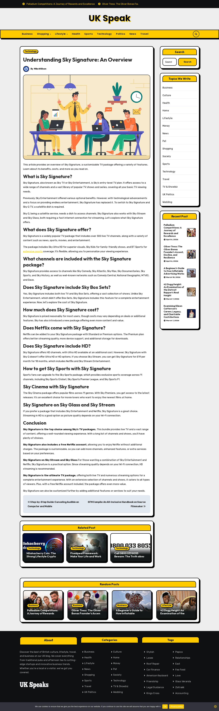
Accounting (181, 692)
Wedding (167, 202)
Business (27, 34)
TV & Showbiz (170, 186)
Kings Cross (152, 692)
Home (165, 110)
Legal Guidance (155, 686)
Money (166, 125)
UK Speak (110, 18)
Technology (104, 34)
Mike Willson (40, 69)
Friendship (152, 680)
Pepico (179, 650)
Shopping (43, 34)
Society (166, 156)
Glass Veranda (183, 680)
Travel (144, 34)
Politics (120, 34)
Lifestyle (60, 34)
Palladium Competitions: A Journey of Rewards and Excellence (173, 230)
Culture (166, 95)
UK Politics (168, 194)
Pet (164, 141)
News (132, 34)
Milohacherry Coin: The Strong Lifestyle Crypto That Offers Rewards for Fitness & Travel (42, 558)
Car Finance (153, 668)
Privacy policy (177, 706)
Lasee (149, 656)
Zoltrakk (179, 686)
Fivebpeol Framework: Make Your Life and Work (85, 555)
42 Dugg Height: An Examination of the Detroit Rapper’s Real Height (174, 290)
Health (76, 34)
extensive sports (33, 251)
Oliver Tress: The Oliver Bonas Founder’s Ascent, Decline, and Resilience (174, 252)
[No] (215, 706)
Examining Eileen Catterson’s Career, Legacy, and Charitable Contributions (173, 311)
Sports (88, 34)
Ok (165, 706)
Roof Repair (152, 662)
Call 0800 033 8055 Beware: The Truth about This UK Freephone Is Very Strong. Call (130, 558)
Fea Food (180, 668)
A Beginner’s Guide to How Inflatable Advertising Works (174, 271)
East (177, 662)
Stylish (150, 650)
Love (178, 674)
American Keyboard (157, 674)
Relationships (182, 656)
